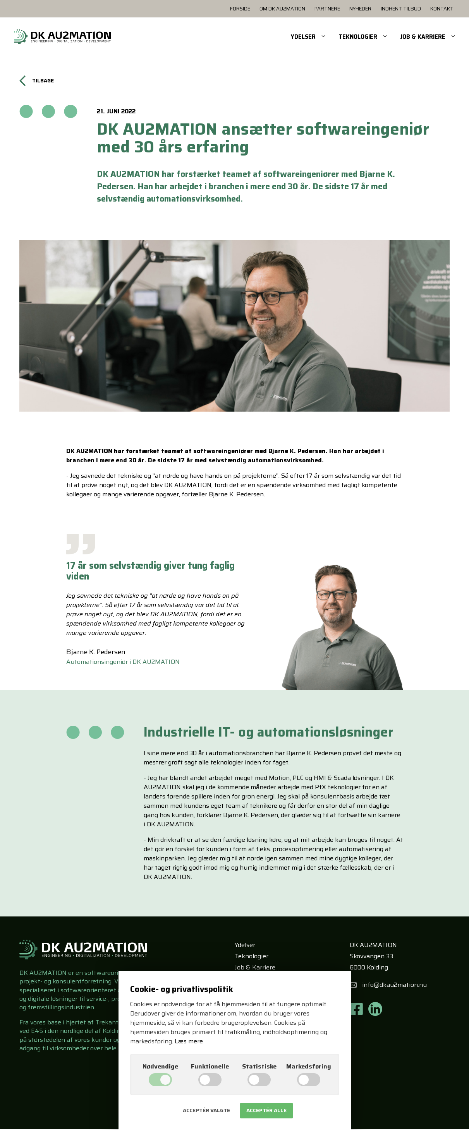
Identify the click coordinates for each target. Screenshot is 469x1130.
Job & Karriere (255, 968)
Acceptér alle (266, 1110)
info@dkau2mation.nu (394, 986)
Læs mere (189, 1041)
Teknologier (251, 957)
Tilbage (37, 85)
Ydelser (245, 946)
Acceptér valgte (206, 1110)
